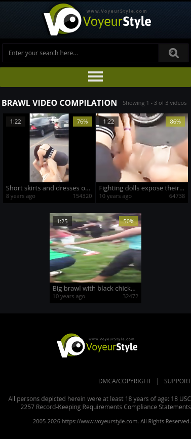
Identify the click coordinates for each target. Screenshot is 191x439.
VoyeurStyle (95, 345)
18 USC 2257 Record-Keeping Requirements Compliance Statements (106, 402)
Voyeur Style (96, 20)
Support (177, 381)
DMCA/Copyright (124, 381)
